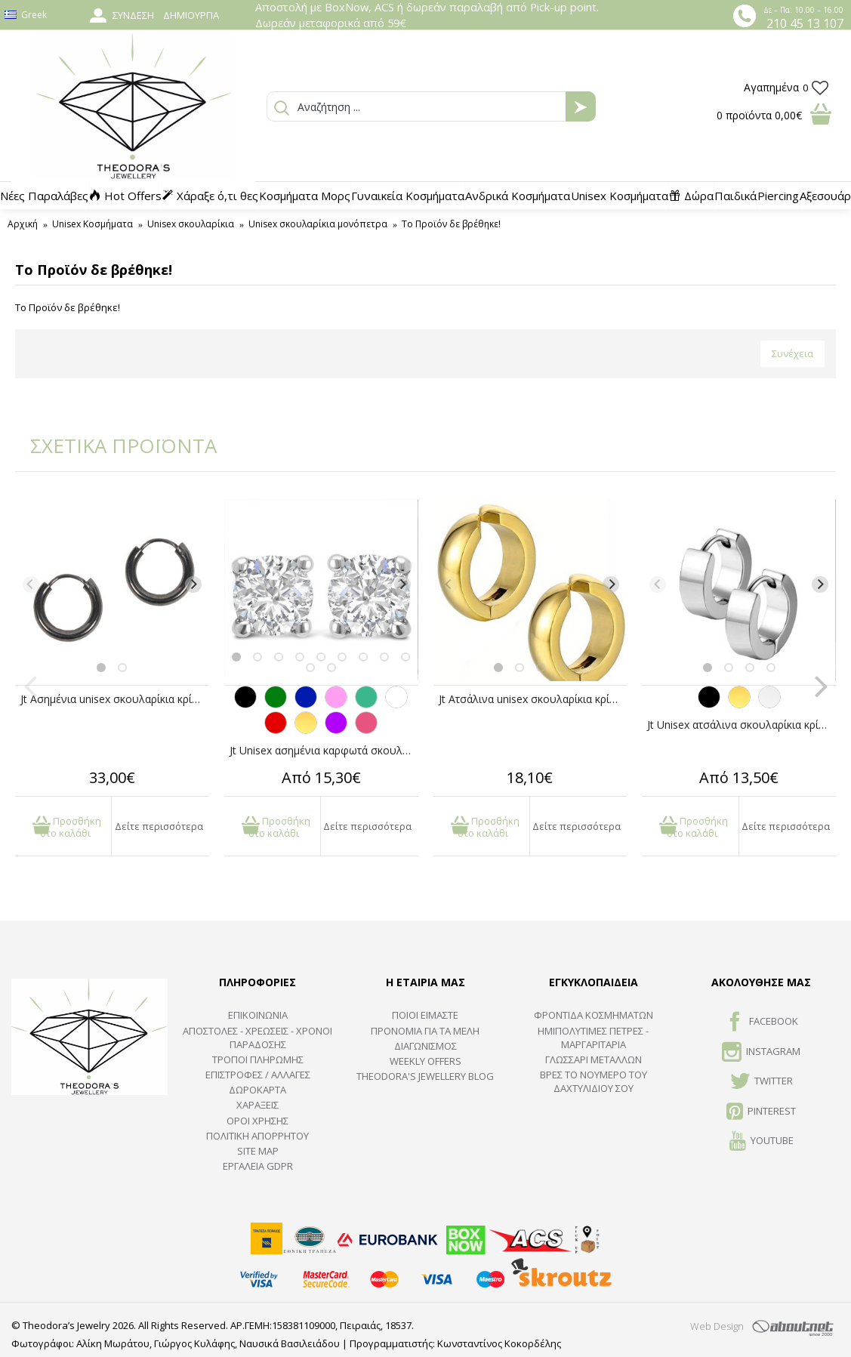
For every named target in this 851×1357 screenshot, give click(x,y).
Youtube (761, 1141)
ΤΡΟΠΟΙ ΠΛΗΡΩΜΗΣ (258, 1059)
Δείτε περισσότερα (159, 826)
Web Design (717, 1326)
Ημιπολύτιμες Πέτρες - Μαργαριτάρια (593, 1037)
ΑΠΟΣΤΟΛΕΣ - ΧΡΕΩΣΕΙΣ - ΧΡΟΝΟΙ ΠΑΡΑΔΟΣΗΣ (257, 1037)
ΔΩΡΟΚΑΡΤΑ (257, 1089)
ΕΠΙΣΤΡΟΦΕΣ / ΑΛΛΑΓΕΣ (257, 1074)
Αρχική (23, 223)
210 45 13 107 (804, 23)
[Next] (193, 584)
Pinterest (761, 1112)
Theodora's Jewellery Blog (425, 1076)
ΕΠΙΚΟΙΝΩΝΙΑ (258, 1015)
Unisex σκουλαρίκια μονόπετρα (317, 223)
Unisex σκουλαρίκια (190, 223)
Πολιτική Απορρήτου (257, 1136)
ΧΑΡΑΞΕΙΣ (257, 1105)
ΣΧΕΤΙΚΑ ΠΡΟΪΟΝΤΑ (113, 445)
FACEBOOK (761, 1022)
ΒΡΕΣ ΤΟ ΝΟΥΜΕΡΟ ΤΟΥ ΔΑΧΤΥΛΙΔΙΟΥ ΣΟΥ (593, 1081)
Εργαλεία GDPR (258, 1166)
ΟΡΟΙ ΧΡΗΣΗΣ (257, 1120)
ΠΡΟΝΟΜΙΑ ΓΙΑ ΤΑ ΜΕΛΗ (425, 1031)
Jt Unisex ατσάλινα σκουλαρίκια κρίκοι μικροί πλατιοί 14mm (741, 724)
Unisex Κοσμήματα (92, 223)
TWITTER (761, 1082)
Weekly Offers (425, 1061)
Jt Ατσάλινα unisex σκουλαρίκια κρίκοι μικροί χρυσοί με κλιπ (533, 699)
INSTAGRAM (761, 1052)
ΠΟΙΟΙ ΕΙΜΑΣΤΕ (425, 1015)
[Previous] (31, 584)
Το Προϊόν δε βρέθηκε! (451, 223)
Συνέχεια (792, 353)
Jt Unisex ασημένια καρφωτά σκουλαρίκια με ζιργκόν (324, 750)
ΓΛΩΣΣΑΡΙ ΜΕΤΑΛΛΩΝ (593, 1059)
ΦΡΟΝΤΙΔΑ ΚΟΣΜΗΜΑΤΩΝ (593, 1015)
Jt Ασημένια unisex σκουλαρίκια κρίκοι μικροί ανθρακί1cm (114, 699)
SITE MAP (258, 1151)
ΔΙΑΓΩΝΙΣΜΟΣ (425, 1046)
